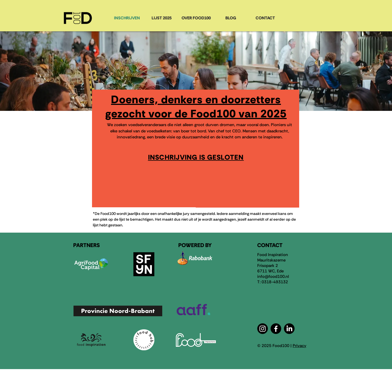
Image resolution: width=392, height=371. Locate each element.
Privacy (299, 345)
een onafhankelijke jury (169, 213)
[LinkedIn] (289, 328)
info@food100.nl (273, 276)
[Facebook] (276, 328)
